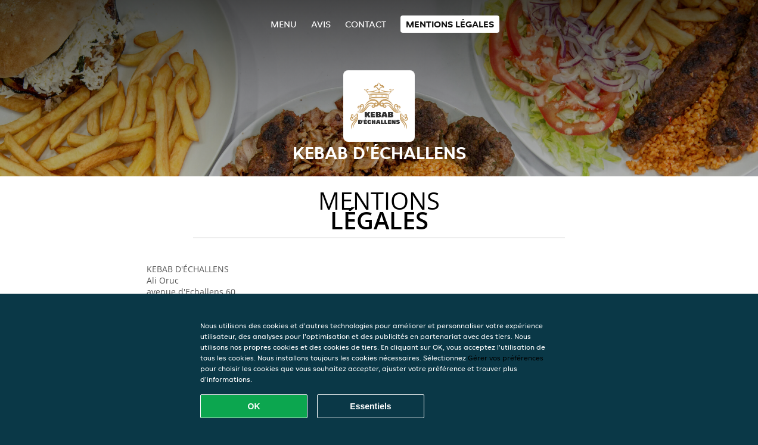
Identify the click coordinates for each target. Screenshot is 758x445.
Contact (365, 24)
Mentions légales (450, 24)
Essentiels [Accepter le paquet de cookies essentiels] (370, 406)
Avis (321, 24)
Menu (284, 24)
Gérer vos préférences (505, 357)
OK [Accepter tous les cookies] (254, 406)
